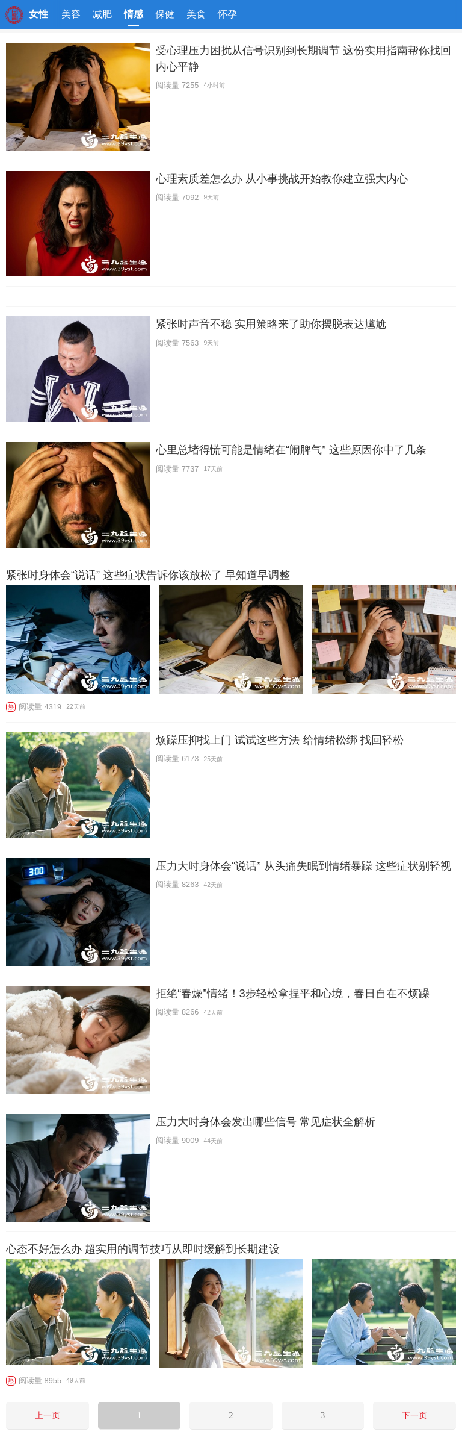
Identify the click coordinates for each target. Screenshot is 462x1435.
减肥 (102, 14)
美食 (196, 14)
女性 (38, 14)
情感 (133, 17)
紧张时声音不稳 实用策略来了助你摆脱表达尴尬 (271, 323)
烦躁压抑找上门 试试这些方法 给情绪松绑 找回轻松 (279, 739)
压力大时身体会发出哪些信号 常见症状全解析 (265, 1121)
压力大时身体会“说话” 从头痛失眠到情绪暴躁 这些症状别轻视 (303, 865)
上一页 (47, 1415)
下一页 (414, 1415)
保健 (164, 14)
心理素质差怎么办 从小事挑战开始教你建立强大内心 (282, 178)
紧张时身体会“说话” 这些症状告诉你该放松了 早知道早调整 (148, 575)
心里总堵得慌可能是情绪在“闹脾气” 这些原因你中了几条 (291, 449)
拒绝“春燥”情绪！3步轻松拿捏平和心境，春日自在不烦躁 (292, 993)
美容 (71, 14)
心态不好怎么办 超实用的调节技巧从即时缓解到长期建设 (143, 1249)
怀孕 (227, 14)
